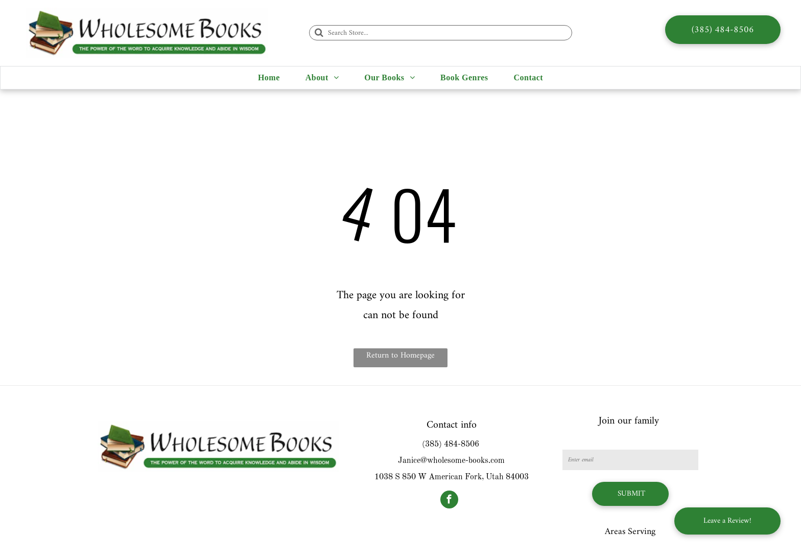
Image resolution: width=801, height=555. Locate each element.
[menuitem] (269, 78)
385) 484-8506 (452, 444)
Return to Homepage (400, 355)
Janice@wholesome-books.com (451, 461)
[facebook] (449, 501)
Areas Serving (630, 532)
